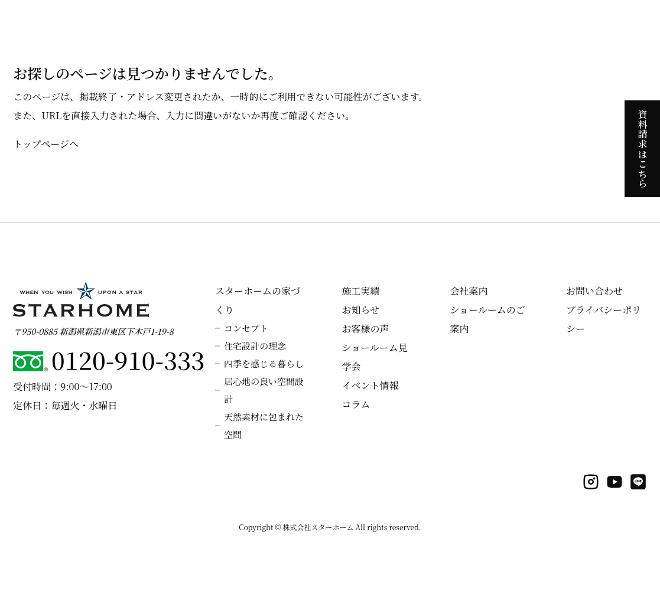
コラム (356, 404)
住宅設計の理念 (255, 345)
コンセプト (246, 328)
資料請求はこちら (642, 148)
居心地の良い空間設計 (264, 390)
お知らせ (360, 309)
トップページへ (46, 144)
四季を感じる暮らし (264, 363)
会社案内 (468, 291)
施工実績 (360, 291)
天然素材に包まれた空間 (264, 425)
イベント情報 (370, 385)
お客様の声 (365, 328)
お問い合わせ (594, 291)
